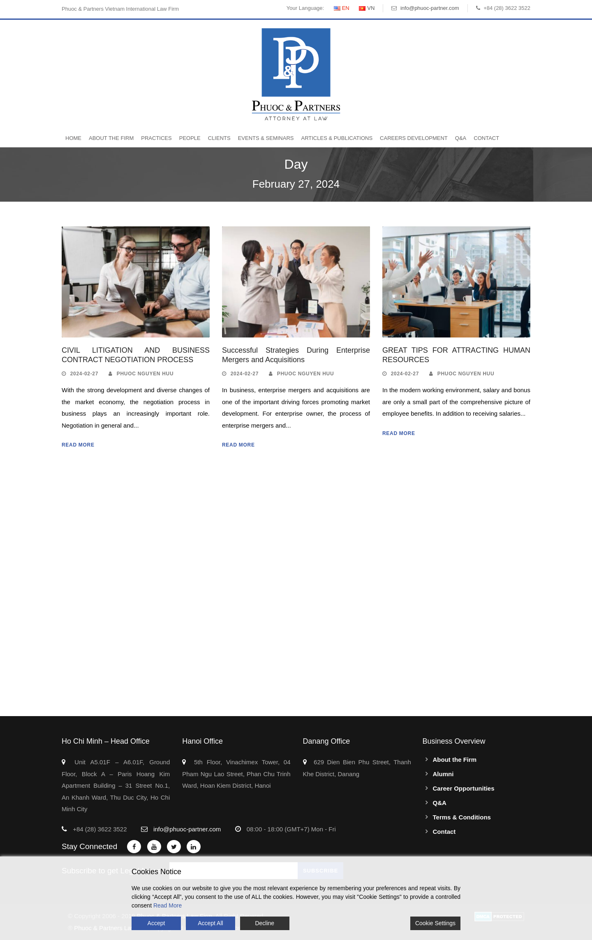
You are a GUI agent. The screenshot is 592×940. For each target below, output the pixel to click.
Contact (486, 138)
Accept (156, 923)
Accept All (210, 923)
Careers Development (414, 138)
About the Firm (111, 138)
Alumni (443, 773)
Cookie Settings (435, 923)
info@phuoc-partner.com (429, 8)
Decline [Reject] (264, 923)
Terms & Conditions (462, 817)
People (190, 138)
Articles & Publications (336, 138)
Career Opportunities (464, 788)
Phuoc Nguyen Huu (145, 374)
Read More (78, 445)
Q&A (460, 138)
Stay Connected (89, 846)
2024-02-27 (84, 374)
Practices (156, 138)
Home (73, 138)
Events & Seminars (266, 138)
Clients (219, 138)
